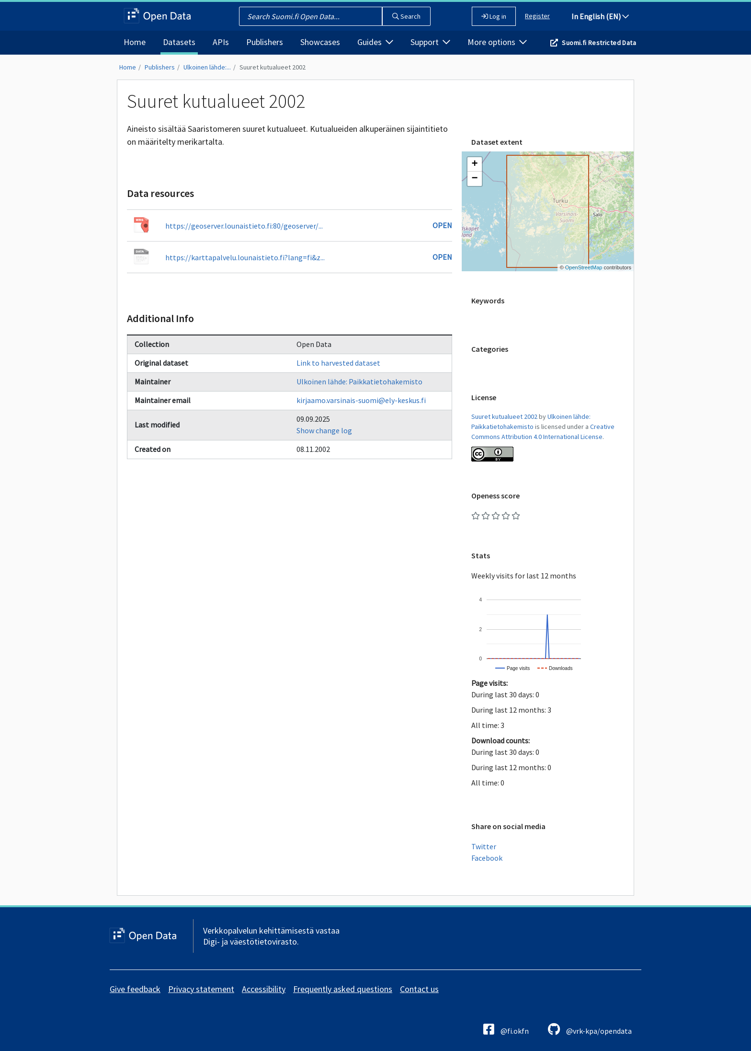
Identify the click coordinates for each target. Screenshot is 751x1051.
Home (135, 41)
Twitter (483, 846)
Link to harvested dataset (338, 363)
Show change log (324, 430)
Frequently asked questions (342, 988)
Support (430, 41)
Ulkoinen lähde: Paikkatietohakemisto (359, 381)
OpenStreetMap (584, 267)
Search (406, 16)
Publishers (264, 41)
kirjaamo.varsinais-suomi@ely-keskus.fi (361, 400)
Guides (375, 41)
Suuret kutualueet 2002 (272, 67)
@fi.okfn (506, 1029)
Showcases (320, 41)
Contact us (419, 988)
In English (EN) (600, 16)
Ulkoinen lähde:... (207, 67)
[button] (474, 164)
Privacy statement (201, 988)
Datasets (179, 41)
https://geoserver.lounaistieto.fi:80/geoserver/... (244, 226)
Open (442, 225)
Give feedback (135, 988)
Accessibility (263, 988)
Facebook (486, 858)
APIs (221, 41)
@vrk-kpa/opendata (590, 1029)
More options (497, 41)
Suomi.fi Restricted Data (599, 42)
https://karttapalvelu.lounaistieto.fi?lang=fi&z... (245, 257)
